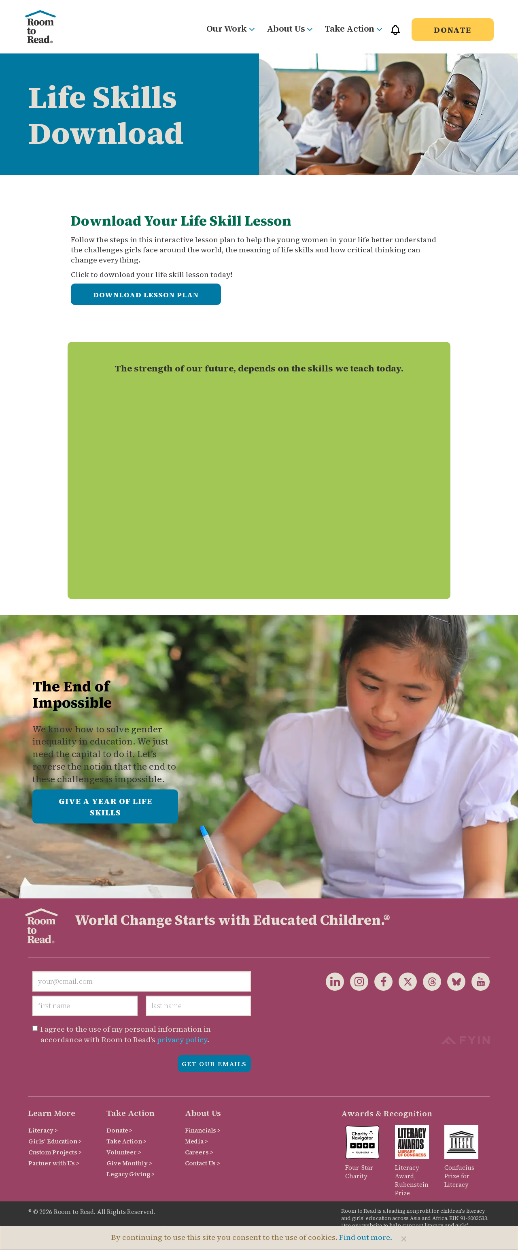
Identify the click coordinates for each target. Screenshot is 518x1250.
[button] (395, 33)
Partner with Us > (53, 1163)
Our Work (230, 28)
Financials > (203, 1130)
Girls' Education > (54, 1141)
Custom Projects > (55, 1152)
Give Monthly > (129, 1163)
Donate (452, 30)
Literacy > (43, 1130)
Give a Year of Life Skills (105, 807)
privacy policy (182, 1040)
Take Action (353, 28)
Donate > (119, 1130)
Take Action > (126, 1141)
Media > (196, 1141)
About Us (289, 28)
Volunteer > (123, 1152)
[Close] (404, 1238)
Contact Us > (202, 1163)
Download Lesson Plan (146, 295)
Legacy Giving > (130, 1174)
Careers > (199, 1152)
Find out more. (365, 1237)
